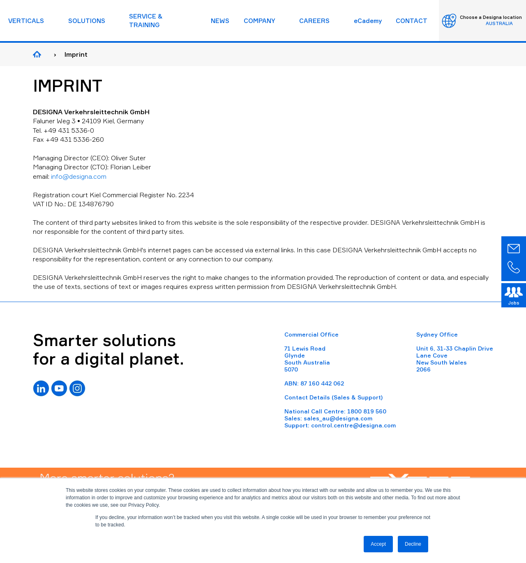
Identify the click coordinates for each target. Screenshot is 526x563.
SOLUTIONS (86, 21)
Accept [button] (378, 544)
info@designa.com (78, 176)
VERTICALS (26, 21)
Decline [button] (413, 544)
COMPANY (259, 21)
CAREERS (314, 21)
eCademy (368, 21)
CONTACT (411, 21)
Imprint (76, 54)
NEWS (220, 21)
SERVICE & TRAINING (146, 20)
